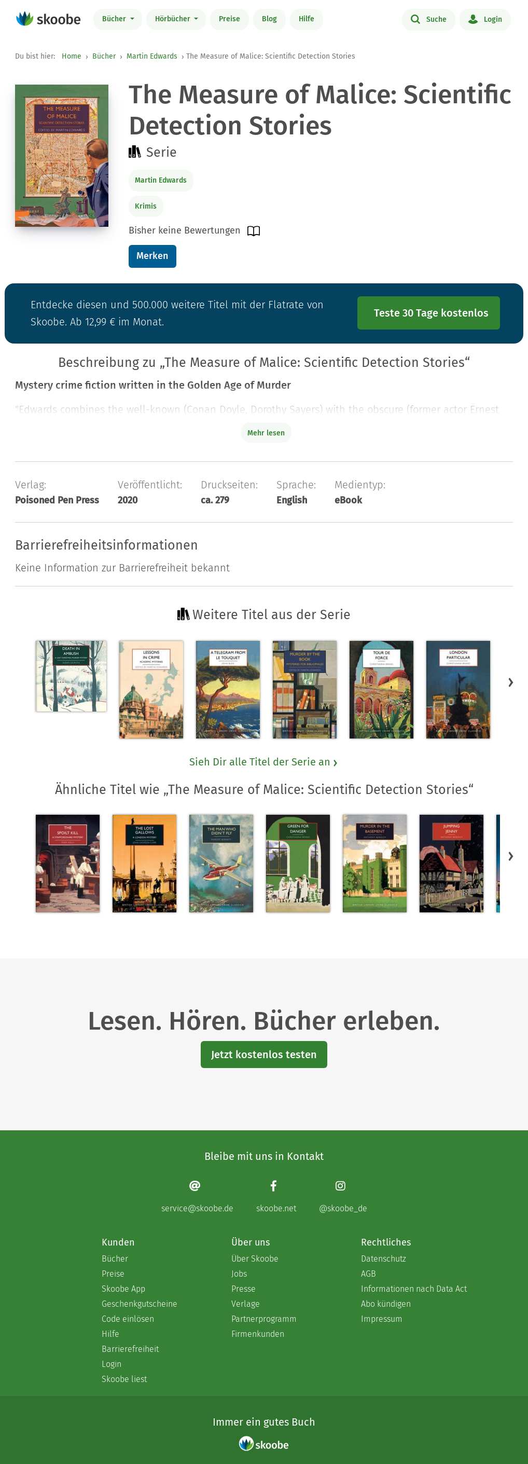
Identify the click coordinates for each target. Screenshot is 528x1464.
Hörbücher (173, 19)
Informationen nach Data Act (414, 1289)
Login (485, 18)
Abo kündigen (386, 1304)
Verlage (245, 1304)
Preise (229, 19)
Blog (269, 19)
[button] (511, 682)
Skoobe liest (124, 1379)
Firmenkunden (257, 1334)
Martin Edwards (152, 56)
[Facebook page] (276, 1196)
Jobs (239, 1274)
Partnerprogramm (264, 1319)
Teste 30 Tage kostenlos (431, 313)
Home (71, 56)
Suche (429, 18)
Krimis (146, 206)
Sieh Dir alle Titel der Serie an (264, 762)
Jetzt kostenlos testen (264, 1054)
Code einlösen (128, 1319)
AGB (368, 1274)
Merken (152, 256)
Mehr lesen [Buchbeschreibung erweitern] (266, 433)
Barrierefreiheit (130, 1349)
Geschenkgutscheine (139, 1304)
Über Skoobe (255, 1259)
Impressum (381, 1319)
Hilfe (306, 19)
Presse (243, 1289)
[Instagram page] (343, 1196)
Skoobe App (123, 1289)
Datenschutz (383, 1259)
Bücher (115, 19)
